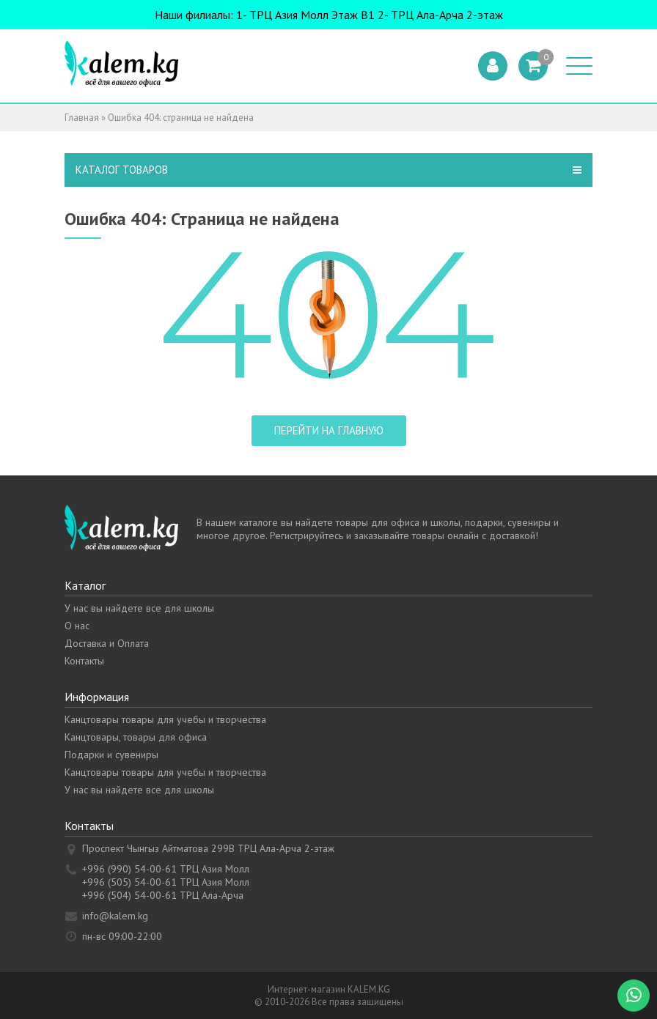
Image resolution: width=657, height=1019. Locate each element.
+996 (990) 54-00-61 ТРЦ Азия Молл (165, 868)
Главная (82, 117)
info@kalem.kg (115, 915)
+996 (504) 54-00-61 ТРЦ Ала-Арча (162, 895)
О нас (77, 625)
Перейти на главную (328, 430)
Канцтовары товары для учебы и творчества (165, 719)
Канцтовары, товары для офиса (136, 737)
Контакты (84, 660)
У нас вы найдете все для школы (139, 608)
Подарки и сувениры (111, 754)
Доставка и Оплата (107, 643)
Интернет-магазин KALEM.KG (329, 989)
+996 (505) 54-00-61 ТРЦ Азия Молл (165, 882)
